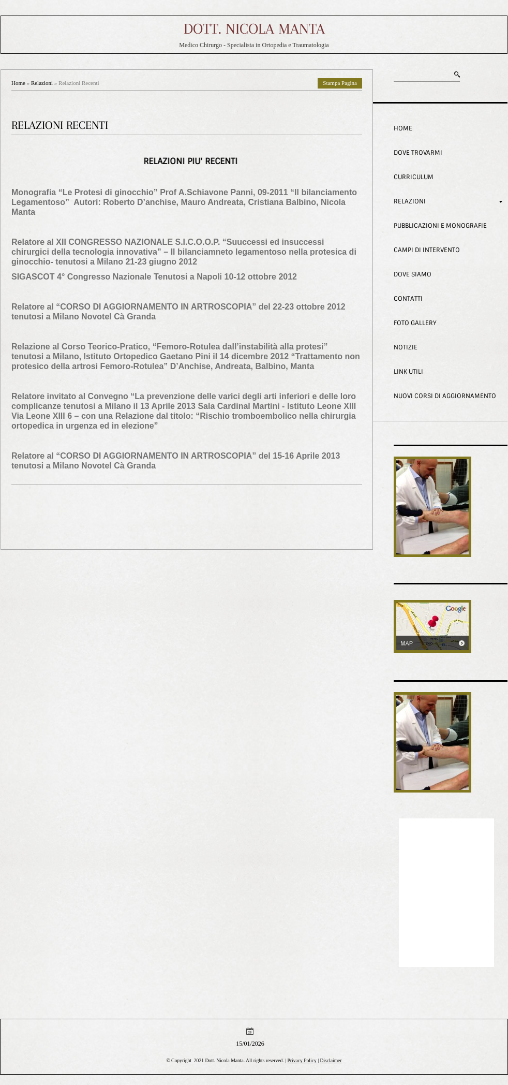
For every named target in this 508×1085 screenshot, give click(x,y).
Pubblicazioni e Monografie (440, 226)
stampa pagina (340, 83)
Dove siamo (412, 274)
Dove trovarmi (418, 153)
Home (18, 83)
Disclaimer (330, 1060)
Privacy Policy (302, 1060)
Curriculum (414, 177)
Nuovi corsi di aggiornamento (445, 396)
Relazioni (42, 83)
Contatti (408, 299)
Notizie (405, 347)
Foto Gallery (415, 323)
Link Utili (408, 372)
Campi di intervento (427, 250)
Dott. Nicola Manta (254, 28)
